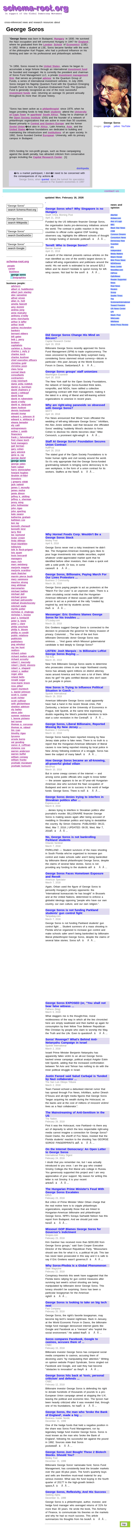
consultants (17, 375)
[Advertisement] (77, 302)
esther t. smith (19, 431)
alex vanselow (19, 295)
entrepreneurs (19, 428)
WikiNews (114, 322)
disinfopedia (83, 168)
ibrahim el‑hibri (19, 475)
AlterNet (113, 215)
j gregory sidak (19, 481)
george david (18, 458)
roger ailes (17, 674)
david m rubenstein (22, 398)
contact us (111, 190)
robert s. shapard (20, 668)
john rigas (16, 508)
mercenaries (18, 588)
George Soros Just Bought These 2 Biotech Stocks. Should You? (75, 1453)
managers (16, 558)
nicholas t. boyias (21, 615)
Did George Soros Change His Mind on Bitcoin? (72, 336)
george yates (18, 464)
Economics (73, 44)
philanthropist (50, 108)
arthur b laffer (19, 322)
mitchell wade (18, 606)
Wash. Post (115, 315)
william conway (19, 757)
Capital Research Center (47, 157)
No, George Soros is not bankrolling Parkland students (70, 838)
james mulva (18, 490)
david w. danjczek (21, 404)
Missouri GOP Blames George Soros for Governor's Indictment (73, 1231)
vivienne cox (18, 748)
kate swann (17, 514)
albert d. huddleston (22, 289)
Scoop (113, 292)
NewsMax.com (116, 270)
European (48, 135)
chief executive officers (24, 360)
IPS (112, 247)
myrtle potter (18, 609)
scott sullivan (18, 701)
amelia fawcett (19, 304)
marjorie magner (20, 567)
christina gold (18, 363)
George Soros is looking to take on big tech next (76, 1304)
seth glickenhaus (20, 703)
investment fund (77, 69)
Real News (115, 286)
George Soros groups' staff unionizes (71, 371)
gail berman (17, 446)
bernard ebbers (19, 333)
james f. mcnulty (20, 487)
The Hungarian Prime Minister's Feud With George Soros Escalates (74, 1191)
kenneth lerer (18, 529)
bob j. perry (17, 339)
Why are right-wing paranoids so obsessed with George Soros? (75, 406)
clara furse (17, 369)
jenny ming (17, 502)
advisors (15, 286)
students (56, 111)
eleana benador (19, 422)
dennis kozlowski (20, 410)
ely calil (15, 425)
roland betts (17, 677)
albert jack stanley (21, 292)
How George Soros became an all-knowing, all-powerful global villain (75, 762)
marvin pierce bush (22, 576)
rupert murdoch (19, 689)
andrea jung (17, 310)
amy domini (17, 307)
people (11, 266)
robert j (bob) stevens (23, 665)
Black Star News (117, 228)
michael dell (17, 594)
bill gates (16, 336)
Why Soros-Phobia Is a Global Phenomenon (75, 1265)
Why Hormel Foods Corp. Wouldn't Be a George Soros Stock (73, 536)
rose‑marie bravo (20, 683)
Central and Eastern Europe (47, 123)
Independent (115, 251)
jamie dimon (18, 493)
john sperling (18, 511)
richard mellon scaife (22, 656)
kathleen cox (18, 520)
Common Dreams (118, 234)
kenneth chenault (20, 526)
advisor (47, 78)
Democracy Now (117, 241)
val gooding (17, 742)
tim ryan (15, 730)
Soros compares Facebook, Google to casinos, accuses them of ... (71, 1341)
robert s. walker (20, 671)
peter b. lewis (18, 621)
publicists (16, 638)
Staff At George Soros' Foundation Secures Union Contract (75, 443)
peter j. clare (18, 623)
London (47, 44)
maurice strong (19, 582)
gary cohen (17, 449)
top (124, 1524)
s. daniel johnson (20, 692)
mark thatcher (19, 573)
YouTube (125, 126)
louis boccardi (19, 555)
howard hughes (19, 472)
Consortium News (118, 238)
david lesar (17, 395)
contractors (17, 378)
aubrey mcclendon (21, 327)
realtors (15, 650)
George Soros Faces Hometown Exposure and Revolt (74, 875)
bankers (15, 330)
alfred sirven (18, 298)
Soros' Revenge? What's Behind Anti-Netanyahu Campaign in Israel (71, 1041)
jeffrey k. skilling (20, 496)
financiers (16, 434)
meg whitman (18, 585)
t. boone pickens (20, 718)
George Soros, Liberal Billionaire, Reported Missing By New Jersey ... (75, 725)
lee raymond (18, 535)
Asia (69, 126)
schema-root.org (17, 261)
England (83, 41)
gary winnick (18, 452)
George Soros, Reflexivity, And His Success (75, 1491)
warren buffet (18, 754)
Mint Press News (117, 260)
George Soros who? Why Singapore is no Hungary (74, 210)
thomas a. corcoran (22, 724)
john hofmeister (20, 505)
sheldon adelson (20, 706)
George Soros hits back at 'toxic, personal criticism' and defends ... (74, 1377)
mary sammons (19, 579)
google (107, 126)
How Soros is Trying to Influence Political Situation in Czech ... (74, 689)
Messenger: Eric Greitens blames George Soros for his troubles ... (73, 616)
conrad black (18, 372)
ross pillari (17, 686)
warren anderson (20, 751)
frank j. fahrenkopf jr (22, 437)
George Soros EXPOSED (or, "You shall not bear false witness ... (75, 1004)
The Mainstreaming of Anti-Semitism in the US (75, 1114)
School (58, 44)
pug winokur (18, 644)
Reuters (113, 289)
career (11, 268)
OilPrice (113, 273)
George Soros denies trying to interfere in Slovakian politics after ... (74, 798)
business (14, 271)
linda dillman (18, 540)
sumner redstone (20, 715)
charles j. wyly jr (20, 351)
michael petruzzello (21, 600)
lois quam (16, 552)
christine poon (19, 366)
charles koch (18, 354)
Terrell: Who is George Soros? (66, 245)
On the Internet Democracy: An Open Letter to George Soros (75, 1151)
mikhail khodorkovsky (23, 603)
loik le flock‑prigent (22, 549)
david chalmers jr (21, 389)
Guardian (114, 244)
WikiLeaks (114, 318)
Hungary (59, 38)
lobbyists (16, 547)
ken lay (15, 523)
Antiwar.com (115, 218)
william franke (19, 760)
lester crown (18, 538)
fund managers (19, 443)
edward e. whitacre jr (23, 419)
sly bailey (16, 709)
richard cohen (19, 653)
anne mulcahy (19, 313)
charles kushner (20, 357)
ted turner (16, 721)
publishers (17, 641)
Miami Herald (116, 257)
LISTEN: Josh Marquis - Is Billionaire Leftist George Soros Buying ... (75, 652)
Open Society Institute (27, 117)
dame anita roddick (22, 384)
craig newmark (19, 381)
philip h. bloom (19, 629)
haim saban (17, 467)
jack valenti (17, 484)
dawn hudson (18, 407)
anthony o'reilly (19, 315)
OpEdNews (115, 276)
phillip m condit (20, 632)
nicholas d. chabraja (22, 612)
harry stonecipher (21, 469)
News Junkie (115, 267)
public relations (19, 635)
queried (45, 179)
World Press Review (119, 325)
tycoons (15, 736)
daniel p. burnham (21, 387)
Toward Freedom (117, 305)
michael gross (19, 597)
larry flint (16, 532)
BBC (112, 225)
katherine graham (21, 517)
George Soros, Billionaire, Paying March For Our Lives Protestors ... (76, 576)
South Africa (50, 114)
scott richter (18, 697)
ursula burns (18, 739)
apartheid (36, 114)
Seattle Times (116, 296)
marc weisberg (19, 564)
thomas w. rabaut (20, 727)
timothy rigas (18, 733)
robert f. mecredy (20, 662)
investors (16, 478)
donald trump (18, 413)
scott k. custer (19, 694)
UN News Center (117, 309)
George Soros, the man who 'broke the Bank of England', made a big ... (76, 1413)
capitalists (16, 345)
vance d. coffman (20, 745)
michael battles (19, 591)
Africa (44, 126)
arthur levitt (17, 324)
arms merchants (20, 318)
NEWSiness (115, 263)
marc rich (16, 561)
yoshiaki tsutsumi (21, 766)
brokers (15, 342)
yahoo (117, 126)
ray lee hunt (18, 647)
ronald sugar (18, 680)
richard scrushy (20, 659)
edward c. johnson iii (22, 416)
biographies (19, 277)
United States (52, 66)
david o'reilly (18, 401)
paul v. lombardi (20, 618)
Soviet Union (17, 126)
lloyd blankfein (19, 543)
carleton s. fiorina (21, 348)
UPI (112, 312)
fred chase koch (20, 440)
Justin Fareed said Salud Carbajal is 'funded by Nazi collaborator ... (76, 1078)
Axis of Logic (116, 221)
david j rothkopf (20, 393)
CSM (112, 231)
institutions (54, 132)
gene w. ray (17, 455)
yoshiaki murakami (21, 763)
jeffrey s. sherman (21, 499)
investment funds (19, 93)
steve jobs (17, 712)
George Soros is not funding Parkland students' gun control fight (71, 912)
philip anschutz (19, 626)
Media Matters (116, 254)
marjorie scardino (21, 570)
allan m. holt (18, 301)
